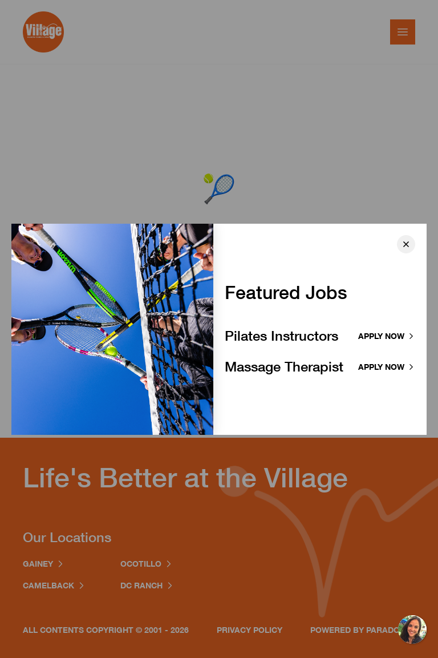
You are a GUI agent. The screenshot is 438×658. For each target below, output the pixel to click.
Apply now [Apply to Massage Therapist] (386, 367)
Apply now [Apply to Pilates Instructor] (386, 336)
